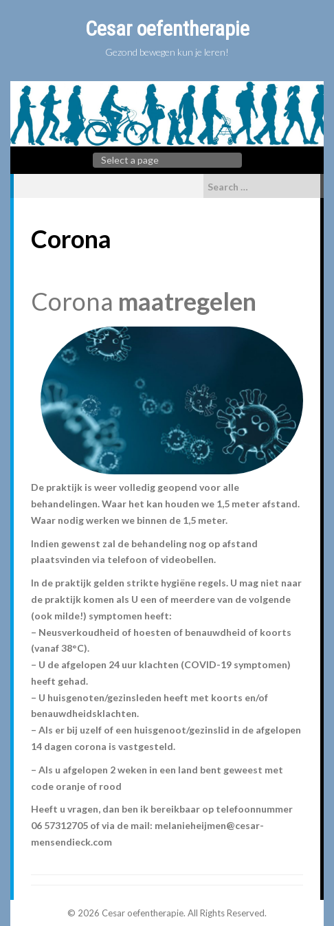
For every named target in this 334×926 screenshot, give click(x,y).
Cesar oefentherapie (167, 28)
